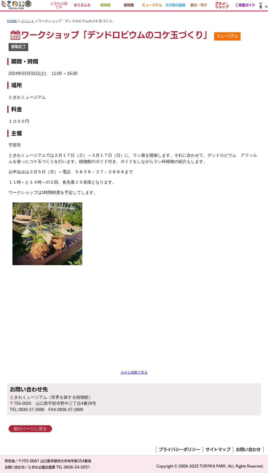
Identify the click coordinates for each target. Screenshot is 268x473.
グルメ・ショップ (222, 5)
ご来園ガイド (245, 5)
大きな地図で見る (134, 372)
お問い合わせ (248, 449)
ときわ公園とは (58, 5)
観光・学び (198, 5)
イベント (27, 21)
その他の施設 (175, 5)
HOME (12, 21)
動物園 (105, 5)
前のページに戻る (30, 429)
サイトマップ (218, 449)
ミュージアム (152, 5)
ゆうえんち (82, 5)
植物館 (129, 5)
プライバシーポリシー (179, 449)
